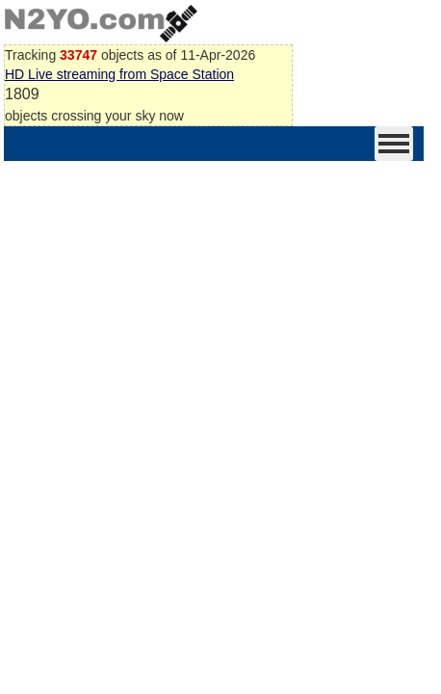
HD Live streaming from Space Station (119, 74)
